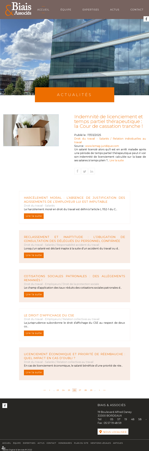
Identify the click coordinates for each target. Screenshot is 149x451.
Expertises (91, 9)
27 (80, 390)
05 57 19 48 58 (128, 419)
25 (69, 390)
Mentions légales (101, 443)
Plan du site (81, 443)
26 (74, 390)
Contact (136, 9)
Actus (114, 9)
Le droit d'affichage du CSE (49, 315)
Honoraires (65, 443)
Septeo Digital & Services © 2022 (17, 449)
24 (63, 390)
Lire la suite (34, 215)
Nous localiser (115, 432)
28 (85, 390)
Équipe (65, 9)
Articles (118, 443)
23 (58, 390)
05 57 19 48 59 (112, 422)
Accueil (43, 9)
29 (91, 390)
